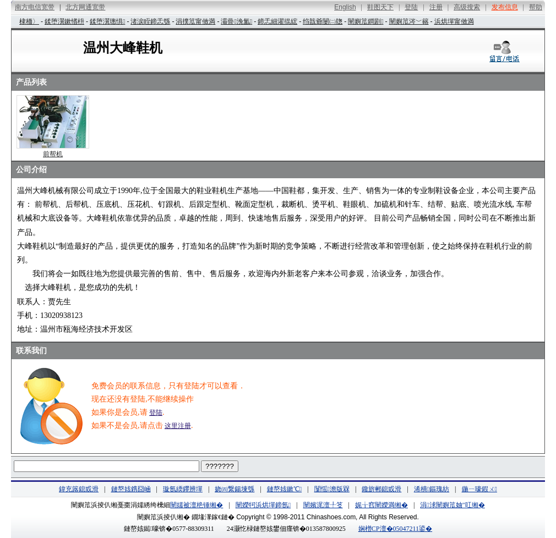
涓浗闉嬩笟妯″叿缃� (452, 505)
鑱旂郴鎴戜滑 (381, 489)
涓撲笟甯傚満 (195, 21)
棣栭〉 (29, 21)
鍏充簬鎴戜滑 (79, 489)
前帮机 (53, 154)
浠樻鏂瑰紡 (431, 489)
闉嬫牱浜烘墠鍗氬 (263, 505)
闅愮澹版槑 (332, 489)
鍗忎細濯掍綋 (277, 21)
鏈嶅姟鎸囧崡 (131, 489)
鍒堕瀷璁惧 (107, 21)
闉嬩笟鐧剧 (365, 21)
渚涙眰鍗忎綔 (150, 21)
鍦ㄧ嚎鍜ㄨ (479, 489)
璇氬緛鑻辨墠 (183, 489)
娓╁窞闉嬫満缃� (381, 505)
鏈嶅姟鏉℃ (284, 489)
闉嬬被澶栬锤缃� (196, 505)
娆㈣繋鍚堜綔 (234, 489)
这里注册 (178, 426)
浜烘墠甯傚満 (454, 21)
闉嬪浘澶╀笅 (323, 505)
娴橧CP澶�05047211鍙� (395, 528)
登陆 (155, 412)
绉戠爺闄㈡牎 (322, 21)
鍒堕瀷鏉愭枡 (64, 21)
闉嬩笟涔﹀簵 (409, 21)
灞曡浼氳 (236, 21)
